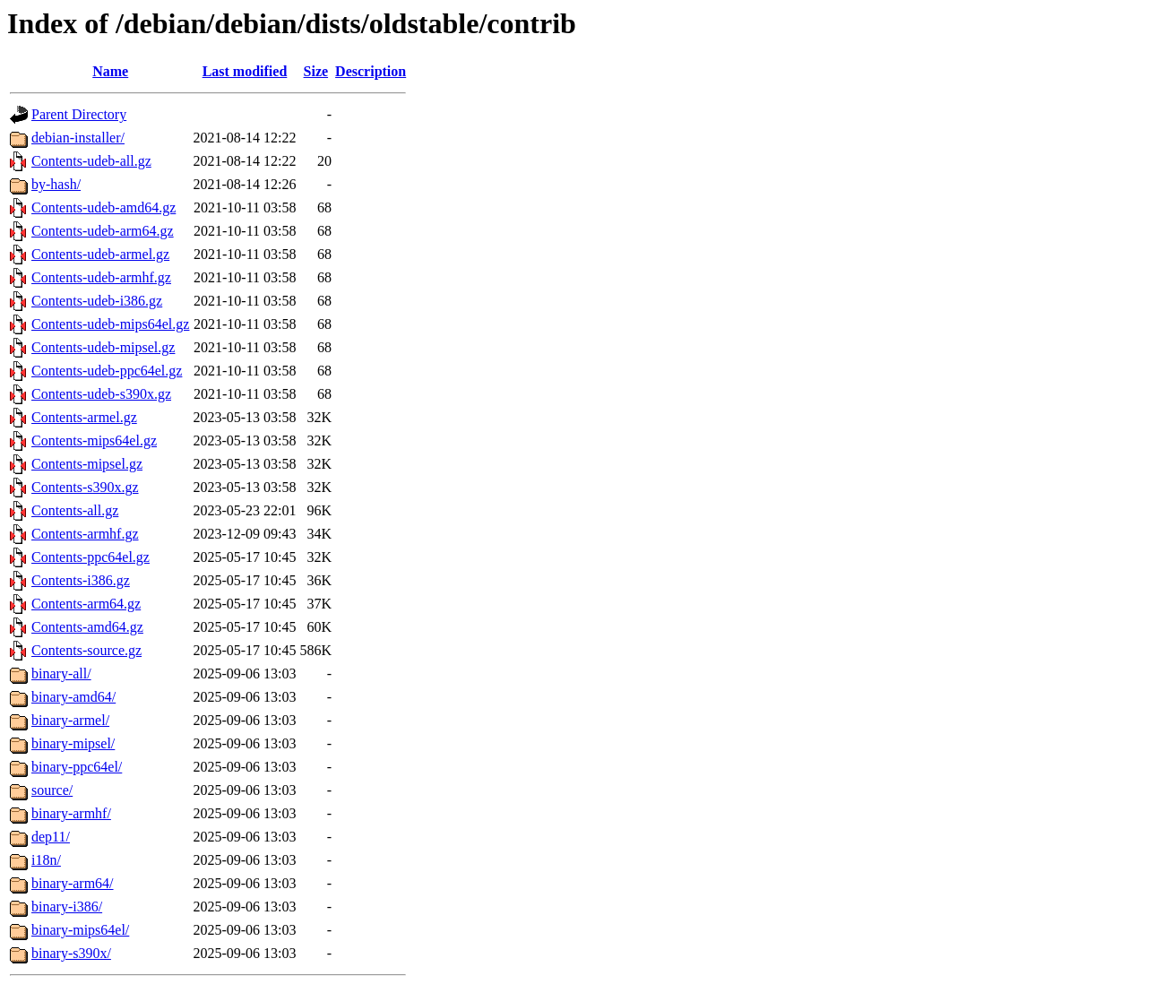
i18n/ (46, 860)
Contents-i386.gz (80, 580)
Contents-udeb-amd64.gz (103, 207)
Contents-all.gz (74, 510)
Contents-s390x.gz (85, 487)
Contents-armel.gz (84, 417)
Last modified (245, 71)
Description (370, 71)
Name (110, 71)
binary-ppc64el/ (76, 766)
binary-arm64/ (72, 883)
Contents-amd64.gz (87, 627)
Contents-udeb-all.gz (91, 160)
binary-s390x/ (71, 953)
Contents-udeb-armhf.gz (101, 277)
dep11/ (50, 836)
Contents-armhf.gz (85, 533)
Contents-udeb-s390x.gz (101, 394)
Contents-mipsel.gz (86, 463)
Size (316, 71)
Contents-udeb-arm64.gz (102, 230)
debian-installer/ (78, 137)
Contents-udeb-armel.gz (100, 254)
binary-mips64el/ (80, 929)
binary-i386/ (66, 906)
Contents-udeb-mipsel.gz (103, 347)
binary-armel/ (70, 720)
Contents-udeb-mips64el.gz (110, 324)
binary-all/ (61, 673)
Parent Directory (78, 114)
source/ (52, 790)
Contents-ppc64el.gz (90, 557)
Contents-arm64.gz (86, 603)
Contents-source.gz (86, 650)
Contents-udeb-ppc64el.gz (106, 370)
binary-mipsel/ (73, 743)
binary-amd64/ (73, 696)
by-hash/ (56, 184)
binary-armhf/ (71, 813)
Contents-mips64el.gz (94, 440)
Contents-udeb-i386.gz (96, 300)
